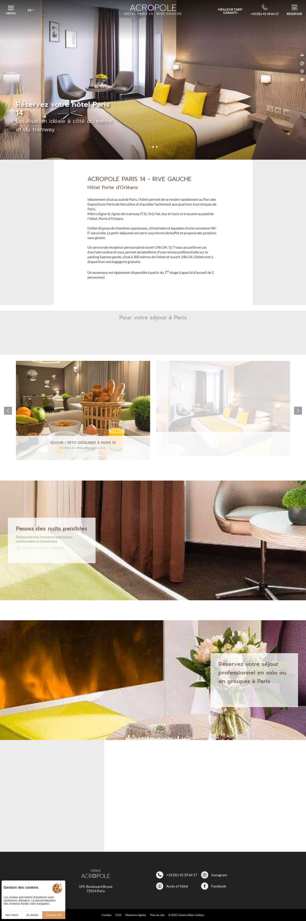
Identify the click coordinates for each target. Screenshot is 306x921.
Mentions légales (135, 915)
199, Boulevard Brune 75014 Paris (95, 888)
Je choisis (32, 915)
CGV (118, 915)
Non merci (11, 915)
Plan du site (157, 915)
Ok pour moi (53, 915)
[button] (149, 147)
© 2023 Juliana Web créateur (186, 915)
